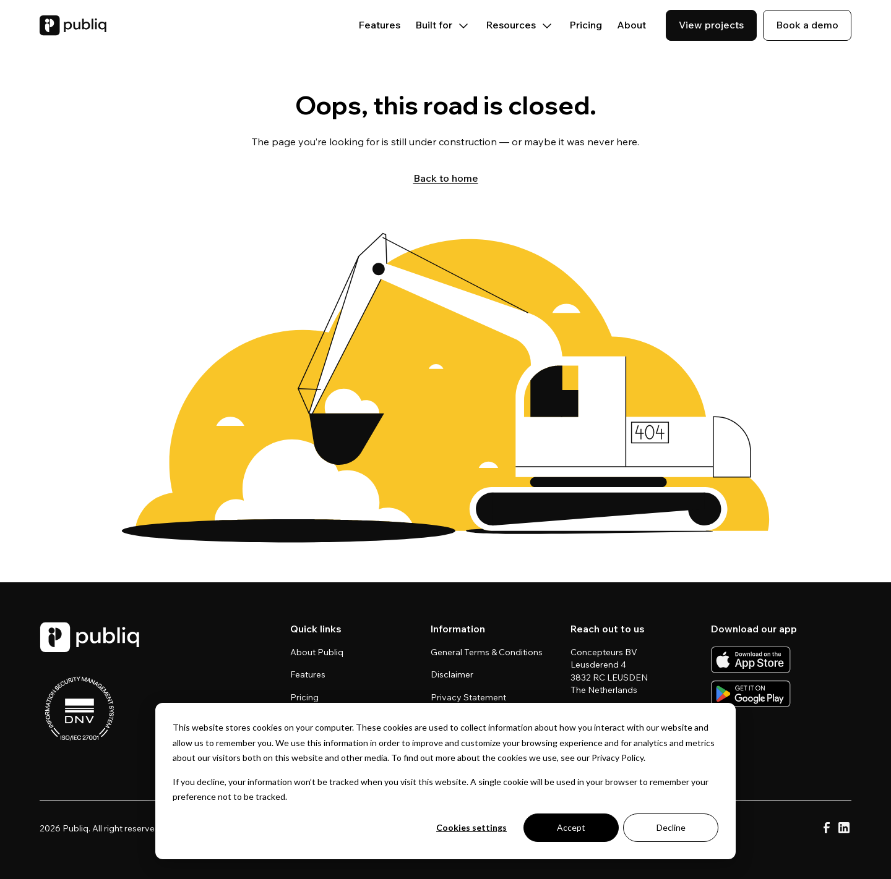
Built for (443, 25)
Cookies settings (471, 827)
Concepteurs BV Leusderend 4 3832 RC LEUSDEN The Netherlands (610, 671)
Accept (571, 827)
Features (379, 25)
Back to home (445, 178)
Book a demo (807, 25)
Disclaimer (452, 674)
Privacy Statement (468, 697)
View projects (711, 25)
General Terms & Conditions (487, 652)
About (631, 25)
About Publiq (316, 652)
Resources (520, 25)
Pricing (585, 25)
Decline (671, 827)
